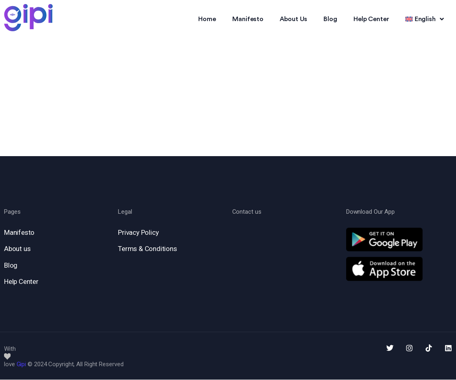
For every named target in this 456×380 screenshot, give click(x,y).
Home (207, 19)
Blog (330, 19)
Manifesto (247, 19)
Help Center (371, 19)
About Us (293, 19)
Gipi (21, 364)
